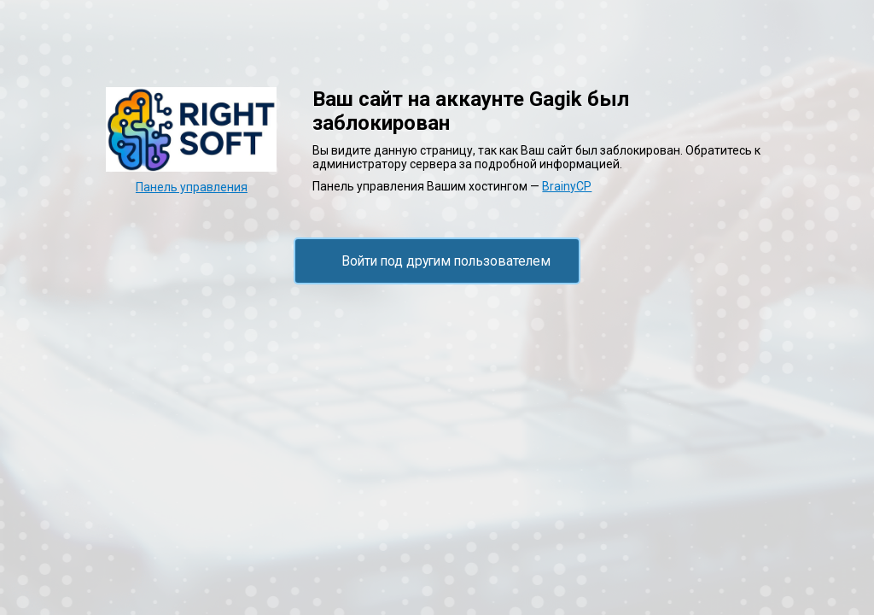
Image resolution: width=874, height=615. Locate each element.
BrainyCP (566, 186)
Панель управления (192, 187)
